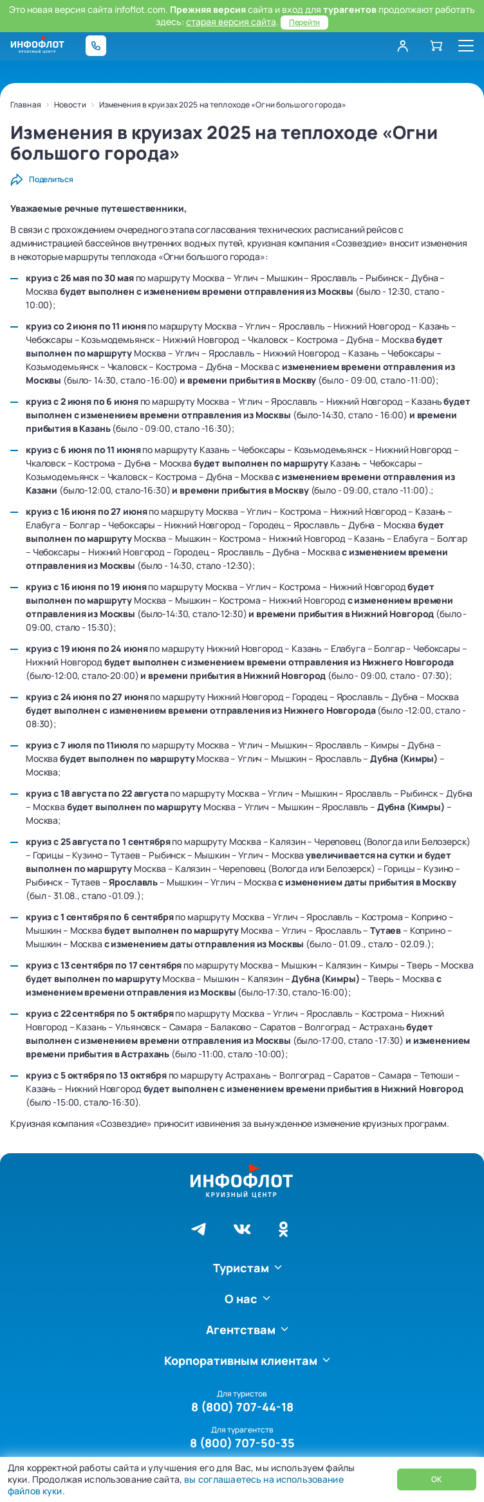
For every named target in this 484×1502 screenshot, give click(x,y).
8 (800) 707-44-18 (242, 1406)
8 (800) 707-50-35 (242, 1443)
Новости (70, 104)
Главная (25, 104)
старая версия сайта (231, 21)
